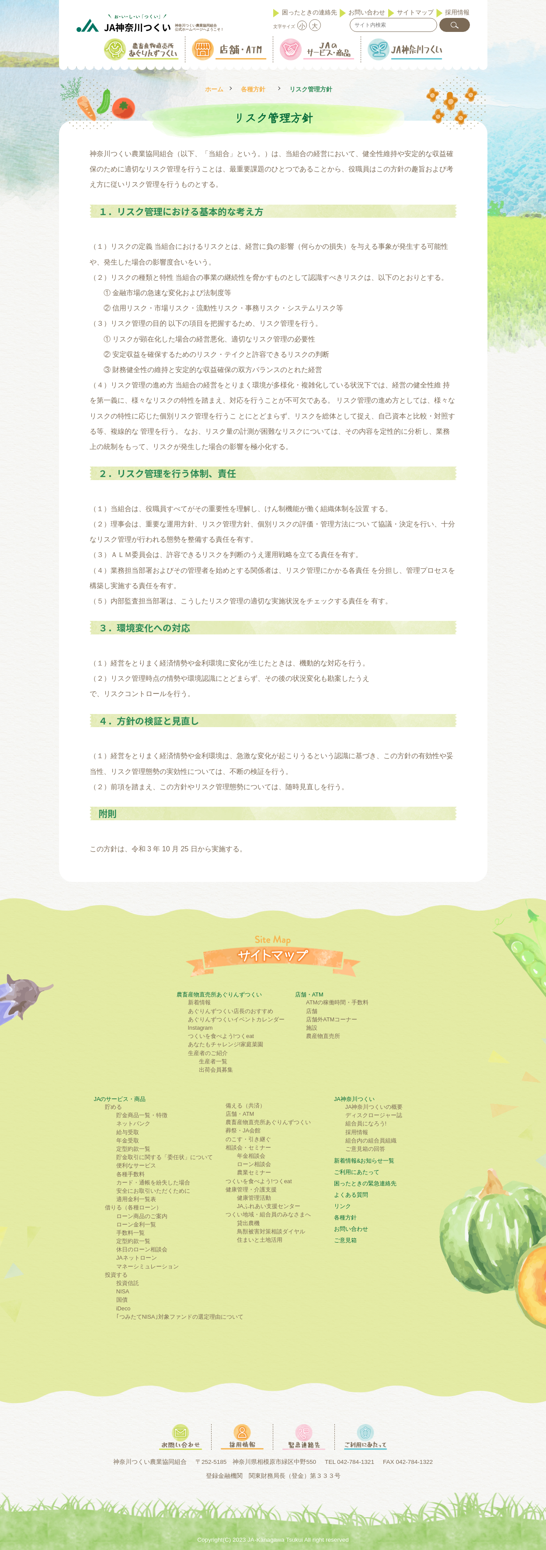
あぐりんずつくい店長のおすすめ (230, 1011)
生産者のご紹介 (208, 1053)
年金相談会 (251, 1156)
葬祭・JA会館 (243, 1130)
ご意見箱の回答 (365, 1149)
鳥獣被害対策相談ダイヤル (271, 1231)
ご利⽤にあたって (356, 1172)
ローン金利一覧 (136, 1224)
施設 (311, 1027)
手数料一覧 (130, 1233)
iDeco (123, 1308)
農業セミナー (254, 1172)
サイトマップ (415, 12)
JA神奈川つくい (354, 1099)
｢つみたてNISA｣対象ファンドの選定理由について (179, 1316)
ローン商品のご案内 (141, 1216)
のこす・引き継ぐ (248, 1139)
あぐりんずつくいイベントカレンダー (236, 1019)
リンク (342, 1206)
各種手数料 (130, 1174)
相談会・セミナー (248, 1147)
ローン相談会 (254, 1164)
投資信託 (127, 1283)
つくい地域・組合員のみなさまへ (268, 1214)
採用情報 (457, 12)
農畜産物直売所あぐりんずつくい (219, 994)
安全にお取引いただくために (153, 1191)
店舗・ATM (309, 994)
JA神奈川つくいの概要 (374, 1107)
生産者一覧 (213, 1061)
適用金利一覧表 (136, 1199)
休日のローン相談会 (141, 1249)
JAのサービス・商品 (120, 1099)
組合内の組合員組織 (370, 1140)
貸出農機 (248, 1223)
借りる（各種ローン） (133, 1207)
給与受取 (127, 1132)
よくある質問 (351, 1194)
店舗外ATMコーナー (331, 1019)
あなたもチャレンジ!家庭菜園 (226, 1044)
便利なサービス (136, 1165)
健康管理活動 (254, 1198)
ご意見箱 (345, 1240)
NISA (122, 1291)
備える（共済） (245, 1105)
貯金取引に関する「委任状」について (164, 1157)
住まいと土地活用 (259, 1240)
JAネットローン (136, 1257)
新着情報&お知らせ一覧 (364, 1160)
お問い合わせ (366, 12)
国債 (122, 1299)
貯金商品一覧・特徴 (141, 1115)
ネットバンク (133, 1123)
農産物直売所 (323, 1036)
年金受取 (127, 1140)
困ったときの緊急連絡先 (365, 1183)
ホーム (214, 89)
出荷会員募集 (216, 1069)
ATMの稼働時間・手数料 (337, 1002)
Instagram (200, 1027)
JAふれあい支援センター (268, 1206)
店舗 (311, 1011)
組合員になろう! (366, 1123)
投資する (116, 1274)
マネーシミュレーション (147, 1266)
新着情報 (199, 1002)
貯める (113, 1107)
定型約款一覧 (133, 1149)
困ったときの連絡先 (309, 12)
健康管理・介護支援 (251, 1189)
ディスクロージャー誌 (373, 1115)
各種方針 (253, 89)
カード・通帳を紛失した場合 (153, 1182)
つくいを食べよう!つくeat (221, 1036)
